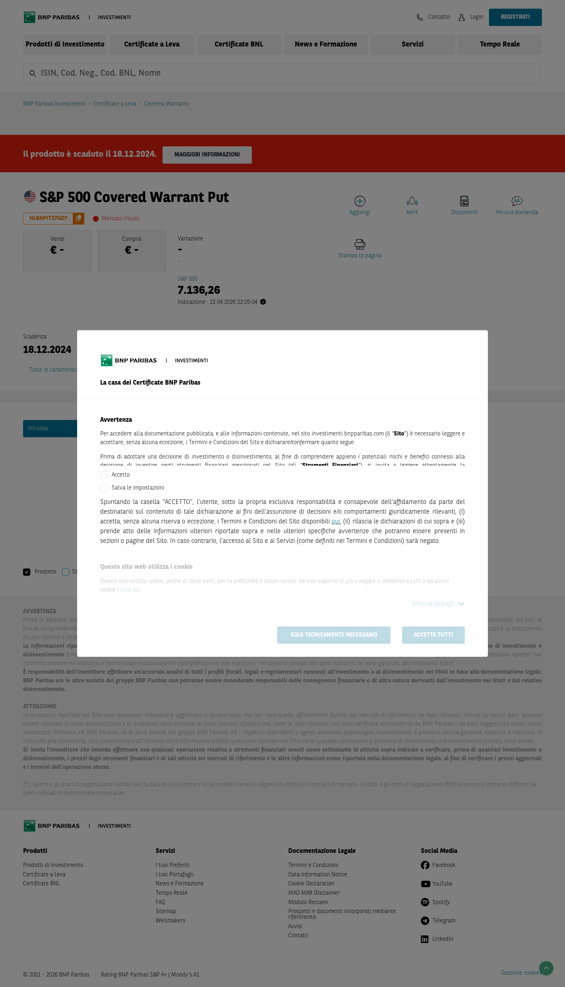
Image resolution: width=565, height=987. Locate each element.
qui (336, 521)
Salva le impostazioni (138, 488)
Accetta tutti (433, 635)
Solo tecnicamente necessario (333, 635)
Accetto (121, 475)
